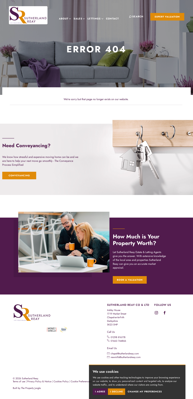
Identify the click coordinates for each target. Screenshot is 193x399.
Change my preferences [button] (145, 391)
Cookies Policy (61, 381)
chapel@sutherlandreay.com (125, 353)
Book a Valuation (130, 280)
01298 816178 (118, 337)
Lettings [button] (98, 16)
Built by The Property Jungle (27, 388)
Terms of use (19, 381)
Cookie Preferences (80, 381)
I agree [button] (100, 391)
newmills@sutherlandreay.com (126, 357)
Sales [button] (82, 16)
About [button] (68, 16)
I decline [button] (116, 391)
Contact (115, 16)
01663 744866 (118, 341)
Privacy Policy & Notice (39, 381)
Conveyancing (19, 175)
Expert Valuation (167, 16)
